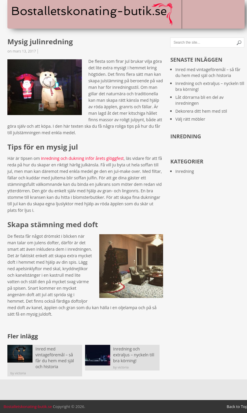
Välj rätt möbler (190, 119)
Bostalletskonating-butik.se (28, 406)
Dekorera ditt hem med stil (201, 111)
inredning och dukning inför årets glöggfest (82, 158)
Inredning (184, 171)
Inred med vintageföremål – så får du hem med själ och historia (207, 72)
